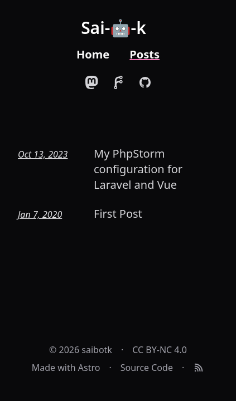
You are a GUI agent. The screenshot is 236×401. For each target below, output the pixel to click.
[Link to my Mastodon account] (91, 82)
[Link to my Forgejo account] (118, 82)
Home (92, 54)
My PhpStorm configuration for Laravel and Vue (138, 169)
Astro (89, 367)
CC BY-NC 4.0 (159, 350)
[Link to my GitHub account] (145, 82)
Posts (144, 54)
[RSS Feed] (198, 367)
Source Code (147, 367)
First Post (118, 213)
